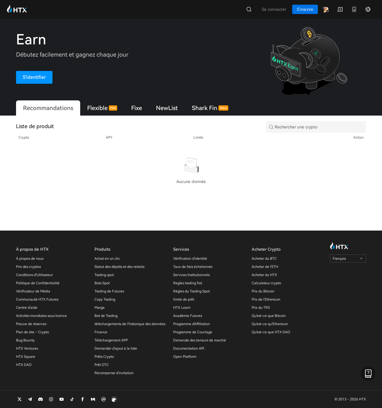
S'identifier (34, 77)
